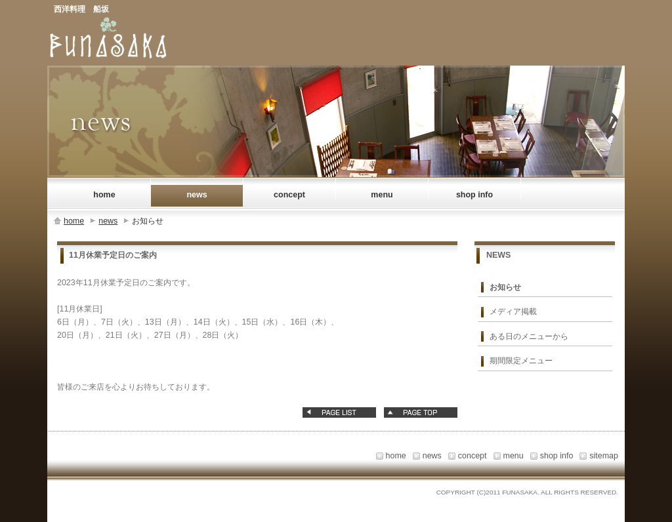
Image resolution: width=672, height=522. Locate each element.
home (74, 221)
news (107, 221)
